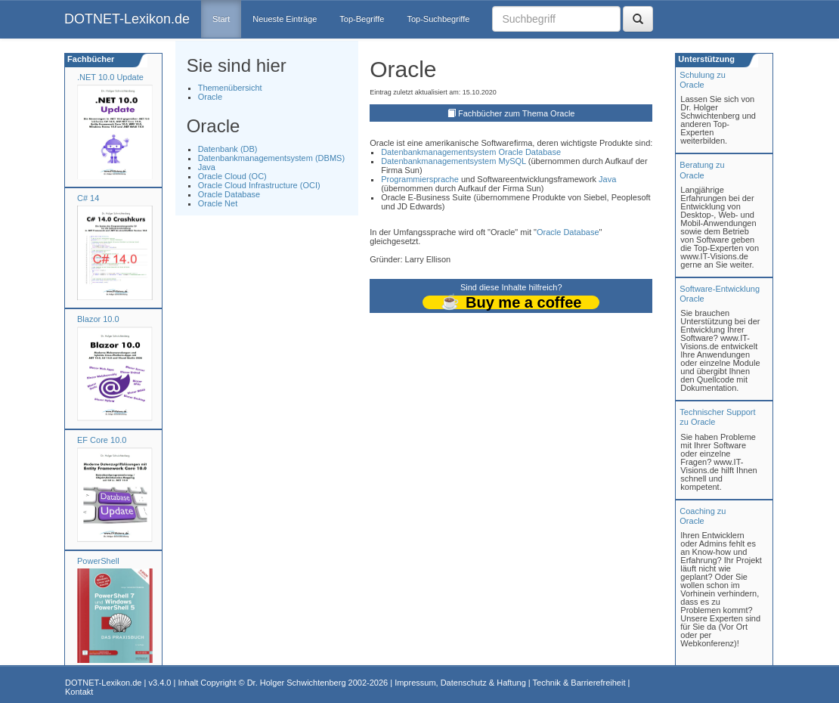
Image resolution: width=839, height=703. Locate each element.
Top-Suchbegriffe (438, 18)
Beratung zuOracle (702, 169)
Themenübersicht (230, 87)
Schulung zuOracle (703, 79)
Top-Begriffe (361, 18)
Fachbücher (89, 58)
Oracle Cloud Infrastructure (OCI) (259, 185)
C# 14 (88, 198)
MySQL (511, 161)
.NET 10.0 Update (110, 77)
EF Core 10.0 (101, 439)
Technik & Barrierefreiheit (579, 682)
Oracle (210, 96)
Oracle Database (229, 194)
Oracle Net (218, 203)
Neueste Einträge (284, 18)
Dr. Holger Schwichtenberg (296, 682)
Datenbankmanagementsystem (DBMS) (271, 158)
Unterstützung (705, 58)
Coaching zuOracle (703, 515)
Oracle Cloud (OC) (232, 176)
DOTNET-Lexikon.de (127, 18)
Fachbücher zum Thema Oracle (516, 113)
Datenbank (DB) (228, 148)
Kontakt (79, 691)
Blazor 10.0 (98, 319)
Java (206, 167)
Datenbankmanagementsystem (438, 151)
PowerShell (98, 560)
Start (221, 18)
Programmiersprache (420, 179)
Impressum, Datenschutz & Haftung (460, 682)
